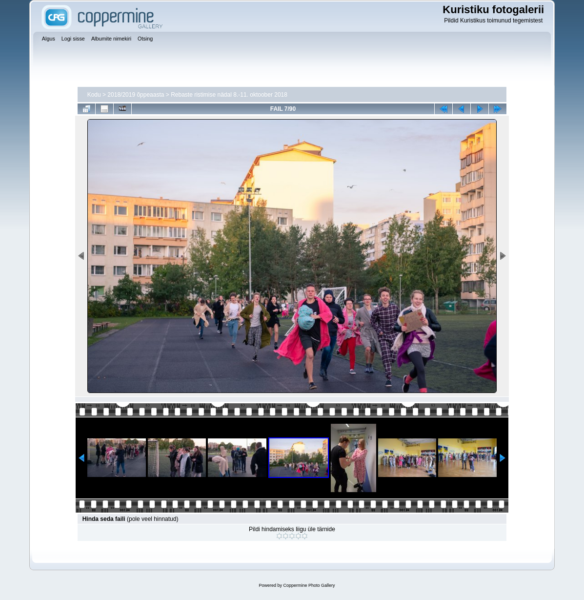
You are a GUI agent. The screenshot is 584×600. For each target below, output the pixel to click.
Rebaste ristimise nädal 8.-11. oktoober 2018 (229, 94)
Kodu (94, 94)
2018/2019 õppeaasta (135, 94)
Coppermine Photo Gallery (309, 585)
